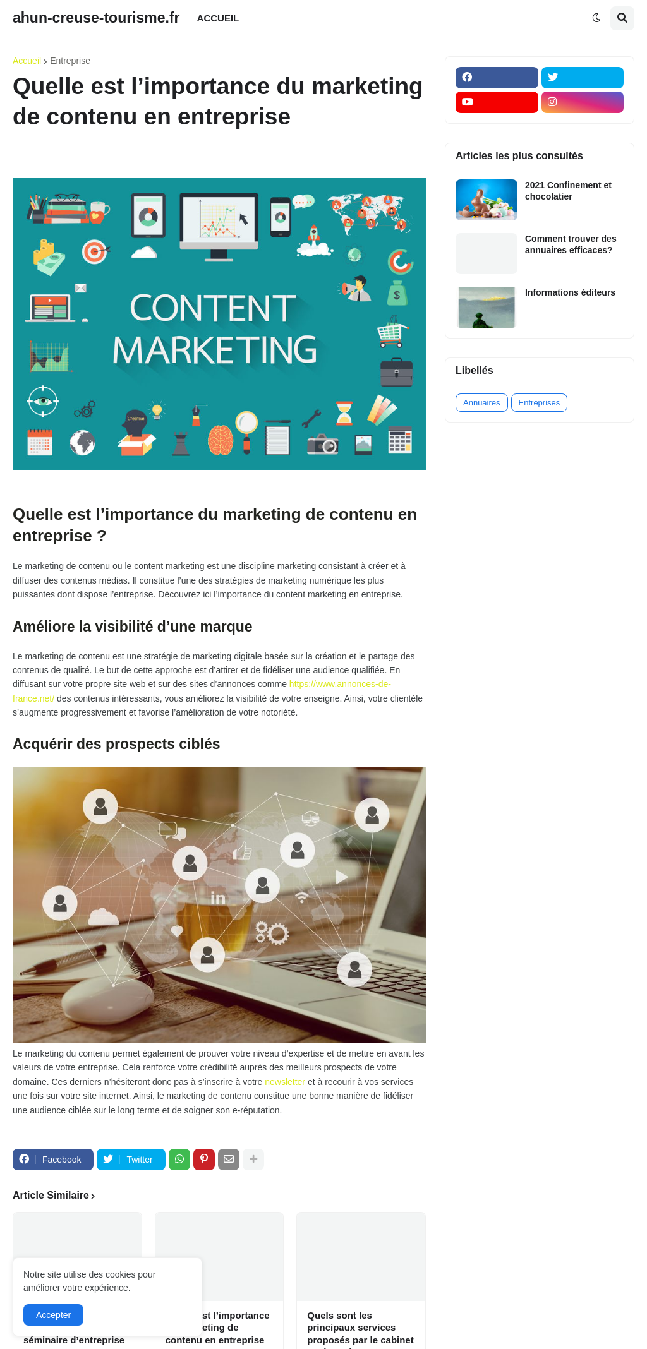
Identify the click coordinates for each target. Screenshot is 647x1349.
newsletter (285, 1082)
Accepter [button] (53, 1315)
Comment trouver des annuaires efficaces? (571, 244)
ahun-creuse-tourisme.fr (96, 17)
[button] (596, 18)
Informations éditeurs (570, 292)
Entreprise (70, 60)
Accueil (27, 60)
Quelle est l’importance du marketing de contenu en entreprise (218, 1327)
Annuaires (481, 402)
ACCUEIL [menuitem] (218, 18)
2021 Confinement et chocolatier (568, 190)
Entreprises (539, 402)
